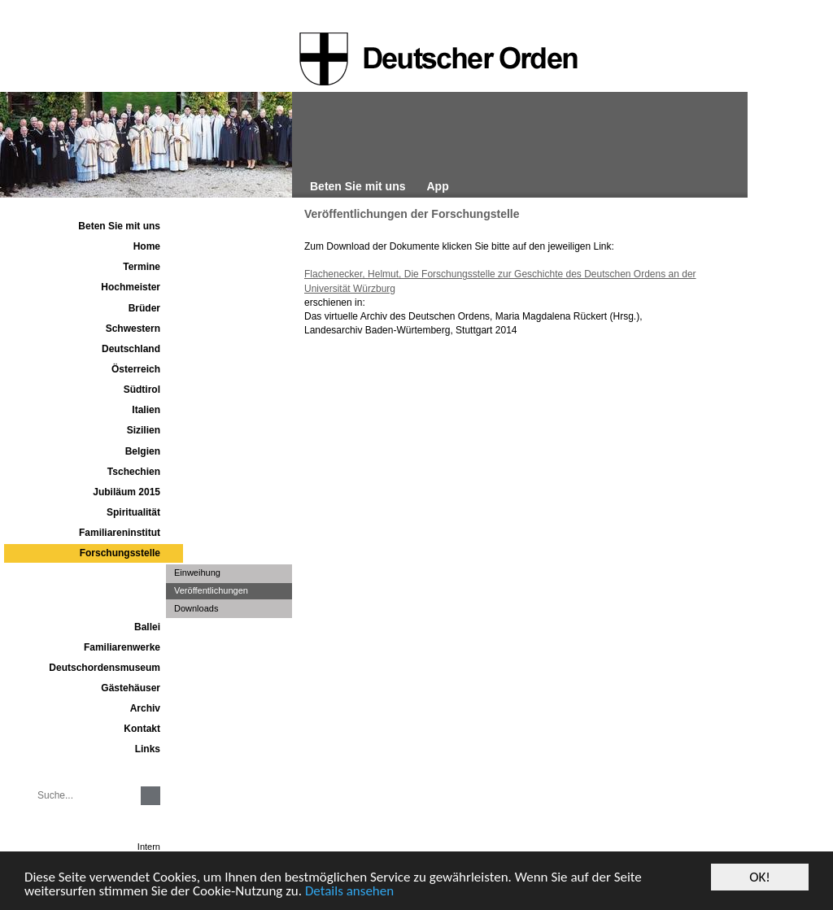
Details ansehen (349, 891)
